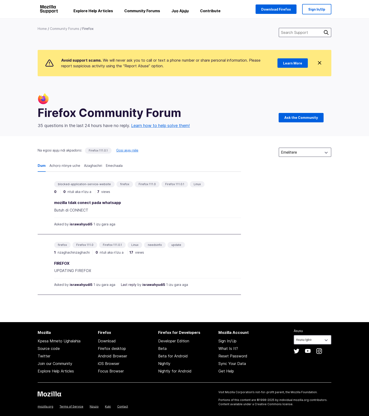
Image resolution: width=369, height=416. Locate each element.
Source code (49, 348)
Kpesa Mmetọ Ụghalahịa (59, 341)
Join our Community (55, 363)
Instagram (319, 351)
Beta (162, 348)
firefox (124, 184)
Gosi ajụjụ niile (127, 150)
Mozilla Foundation (304, 392)
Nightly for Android (175, 371)
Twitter (44, 356)
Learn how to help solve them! (160, 125)
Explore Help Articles (93, 10)
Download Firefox (276, 9)
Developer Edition (173, 341)
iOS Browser (108, 363)
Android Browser (112, 356)
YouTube (308, 351)
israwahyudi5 (81, 224)
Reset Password (232, 356)
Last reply (128, 285)
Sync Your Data (232, 363)
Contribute (210, 10)
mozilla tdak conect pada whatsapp (87, 202)
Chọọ (326, 32)
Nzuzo (94, 406)
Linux (197, 184)
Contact (122, 406)
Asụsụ (298, 331)
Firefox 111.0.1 (98, 150)
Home (42, 29)
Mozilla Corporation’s (240, 392)
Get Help (226, 371)
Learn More (292, 63)
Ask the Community (301, 118)
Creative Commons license (274, 404)
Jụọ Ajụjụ (180, 10)
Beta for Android (173, 356)
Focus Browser (111, 371)
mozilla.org (45, 406)
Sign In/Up (316, 9)
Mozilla (49, 394)
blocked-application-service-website (84, 184)
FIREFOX (61, 263)
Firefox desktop (112, 348)
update (176, 245)
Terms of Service (71, 406)
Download (107, 341)
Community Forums (142, 10)
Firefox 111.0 (147, 184)
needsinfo (155, 245)
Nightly (164, 363)
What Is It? (228, 348)
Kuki (108, 406)
